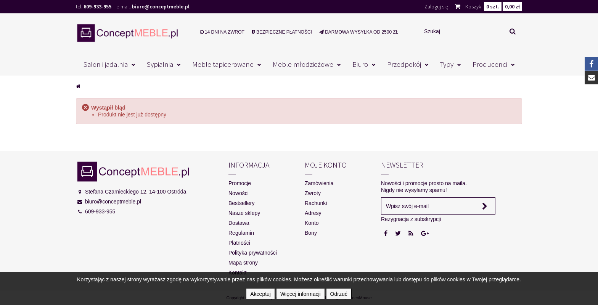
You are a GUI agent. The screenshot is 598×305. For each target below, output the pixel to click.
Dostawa (238, 223)
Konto (312, 223)
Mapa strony (243, 263)
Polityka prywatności (252, 253)
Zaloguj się (436, 6)
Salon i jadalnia (106, 64)
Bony (311, 233)
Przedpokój (404, 64)
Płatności (239, 243)
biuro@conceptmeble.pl (161, 6)
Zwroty (313, 193)
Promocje (239, 183)
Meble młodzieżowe (303, 64)
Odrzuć (338, 294)
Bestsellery (241, 203)
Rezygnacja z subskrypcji (411, 219)
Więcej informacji (300, 294)
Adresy (313, 213)
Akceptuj (260, 294)
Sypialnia (160, 64)
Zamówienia (319, 183)
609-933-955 (97, 6)
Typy (446, 64)
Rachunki (316, 203)
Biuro (360, 64)
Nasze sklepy (244, 213)
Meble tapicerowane (223, 64)
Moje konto (326, 164)
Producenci (490, 64)
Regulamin (241, 233)
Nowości (238, 193)
